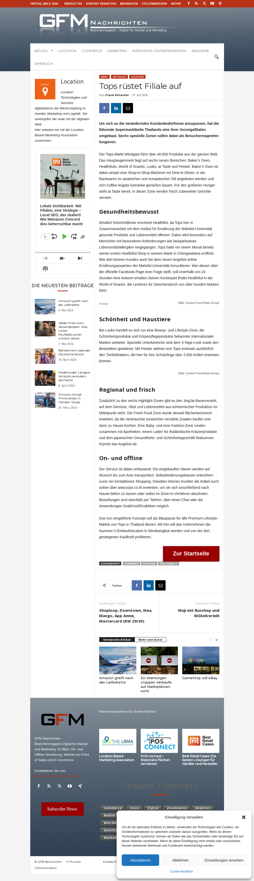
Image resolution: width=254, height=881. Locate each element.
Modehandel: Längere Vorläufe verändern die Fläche (74, 376)
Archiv (176, 3)
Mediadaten (129, 3)
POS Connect (168, 563)
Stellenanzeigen (154, 3)
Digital (153, 808)
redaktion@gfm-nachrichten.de (57, 776)
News (104, 76)
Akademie (200, 51)
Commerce (92, 51)
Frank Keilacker (117, 95)
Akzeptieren (140, 860)
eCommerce (177, 808)
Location (67, 51)
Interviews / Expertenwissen (159, 51)
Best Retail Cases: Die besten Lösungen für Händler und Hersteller (200, 760)
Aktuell (43, 50)
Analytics (202, 808)
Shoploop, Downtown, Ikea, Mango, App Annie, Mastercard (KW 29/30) (125, 616)
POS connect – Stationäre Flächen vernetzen (155, 760)
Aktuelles (119, 76)
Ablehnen (180, 860)
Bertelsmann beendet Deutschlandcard (74, 352)
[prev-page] (210, 639)
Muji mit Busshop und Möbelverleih (198, 613)
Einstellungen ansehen (224, 860)
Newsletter (73, 3)
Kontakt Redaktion (101, 3)
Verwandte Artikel (117, 639)
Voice (134, 808)
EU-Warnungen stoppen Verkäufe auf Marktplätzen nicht (156, 684)
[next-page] (216, 639)
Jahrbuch (43, 63)
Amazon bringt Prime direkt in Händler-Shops (70, 398)
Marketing (117, 51)
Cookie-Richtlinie (181, 871)
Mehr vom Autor (150, 639)
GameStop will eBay (199, 678)
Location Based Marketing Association (116, 758)
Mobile (109, 815)
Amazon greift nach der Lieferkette (116, 680)
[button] (243, 817)
